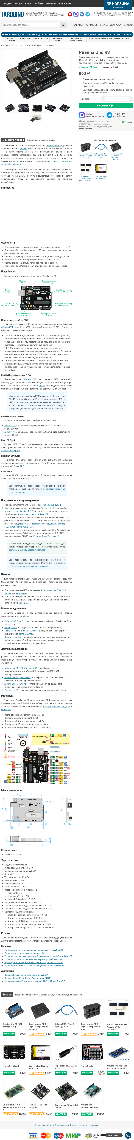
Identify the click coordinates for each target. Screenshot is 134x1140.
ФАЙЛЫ (38, 3)
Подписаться (37, 1034)
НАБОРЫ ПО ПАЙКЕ (57, 40)
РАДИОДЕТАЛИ (104, 34)
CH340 (42, 385)
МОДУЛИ (32, 34)
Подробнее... (122, 63)
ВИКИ (28, 3)
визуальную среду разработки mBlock (27, 550)
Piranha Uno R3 (11, 690)
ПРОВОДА (127, 34)
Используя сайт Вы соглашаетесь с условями (76, 1125)
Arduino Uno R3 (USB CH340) (17, 677)
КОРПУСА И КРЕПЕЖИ (11, 40)
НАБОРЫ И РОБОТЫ (58, 34)
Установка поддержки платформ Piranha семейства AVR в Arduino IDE (38, 956)
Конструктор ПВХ (13, 637)
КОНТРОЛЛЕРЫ (9, 34)
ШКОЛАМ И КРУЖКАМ (58, 3)
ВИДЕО (8, 3)
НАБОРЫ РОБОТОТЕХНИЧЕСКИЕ (100, 39)
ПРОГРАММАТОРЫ (41, 39)
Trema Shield (10, 631)
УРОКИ (18, 3)
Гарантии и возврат (44, 1125)
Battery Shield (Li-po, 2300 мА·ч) (101, 178)
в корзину (106, 105)
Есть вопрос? (114, 1135)
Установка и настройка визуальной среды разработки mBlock (34, 959)
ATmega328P (7, 327)
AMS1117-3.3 (10, 432)
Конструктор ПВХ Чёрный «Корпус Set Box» (85, 156)
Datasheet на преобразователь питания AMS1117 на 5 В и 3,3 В (34, 981)
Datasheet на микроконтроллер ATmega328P (26, 975)
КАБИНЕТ (78, 25)
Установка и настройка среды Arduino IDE (24, 953)
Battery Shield (10, 627)
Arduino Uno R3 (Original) (15, 684)
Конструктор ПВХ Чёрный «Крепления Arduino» (116, 156)
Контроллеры (16, 45)
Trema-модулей (25, 634)
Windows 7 (38, 536)
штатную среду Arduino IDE (17, 511)
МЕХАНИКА (73, 34)
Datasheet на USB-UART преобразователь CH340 (27, 978)
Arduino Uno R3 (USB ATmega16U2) (20, 668)
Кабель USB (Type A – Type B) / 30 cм (100, 156)
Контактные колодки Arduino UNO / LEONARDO (85, 178)
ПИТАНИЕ (117, 34)
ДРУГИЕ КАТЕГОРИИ (122, 39)
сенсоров (16, 164)
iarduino (23, 148)
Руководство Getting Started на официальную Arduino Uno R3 (33, 962)
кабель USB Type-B (10, 450)
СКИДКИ (128, 25)
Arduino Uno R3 (53, 145)
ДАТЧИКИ (22, 34)
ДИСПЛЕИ (42, 34)
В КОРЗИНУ (9, 1034)
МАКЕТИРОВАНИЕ (88, 34)
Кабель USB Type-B (13, 621)
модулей (5, 164)
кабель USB (21, 593)
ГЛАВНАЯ (4, 45)
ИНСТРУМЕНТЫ (26, 39)
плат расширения (63, 161)
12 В (22, 466)
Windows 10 (53, 536)
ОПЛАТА (103, 25)
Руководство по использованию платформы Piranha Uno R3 (33, 950)
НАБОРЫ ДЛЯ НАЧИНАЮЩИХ (76, 40)
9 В (13, 466)
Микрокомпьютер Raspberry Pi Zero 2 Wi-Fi (14, 1107)
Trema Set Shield (29, 631)
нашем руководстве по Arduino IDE (31, 514)
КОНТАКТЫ (91, 25)
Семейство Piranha (32, 45)
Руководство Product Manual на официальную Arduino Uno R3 (34, 965)
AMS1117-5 (10, 425)
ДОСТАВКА (115, 25)
